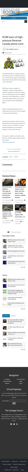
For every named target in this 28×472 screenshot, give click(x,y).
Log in (22, 469)
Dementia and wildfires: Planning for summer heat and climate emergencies (16, 321)
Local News (7, 379)
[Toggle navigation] (14, 18)
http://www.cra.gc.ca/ (8, 142)
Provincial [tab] (6, 315)
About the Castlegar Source (19, 464)
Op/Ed (21, 381)
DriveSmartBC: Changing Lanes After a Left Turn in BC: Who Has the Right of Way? (15, 292)
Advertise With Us (6, 461)
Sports (20, 383)
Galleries (7, 383)
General (16, 157)
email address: (6, 401)
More (23, 267)
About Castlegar (14, 467)
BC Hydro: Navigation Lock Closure (16, 251)
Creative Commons (7, 464)
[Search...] (13, 21)
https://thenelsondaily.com (14, 151)
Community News (7, 381)
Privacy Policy (23, 461)
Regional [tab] (13, 315)
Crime (11, 157)
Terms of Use (15, 461)
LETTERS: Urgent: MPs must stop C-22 (20, 215)
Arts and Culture (21, 379)
